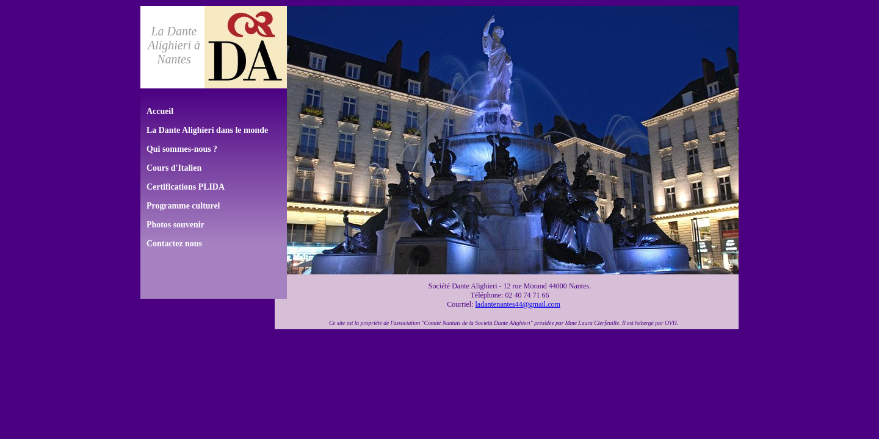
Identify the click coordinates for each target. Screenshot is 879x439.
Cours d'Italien (173, 168)
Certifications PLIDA (185, 186)
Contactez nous (174, 243)
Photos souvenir (175, 224)
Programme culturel (183, 205)
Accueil (159, 111)
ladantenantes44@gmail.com (517, 304)
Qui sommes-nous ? (181, 149)
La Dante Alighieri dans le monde (207, 130)
